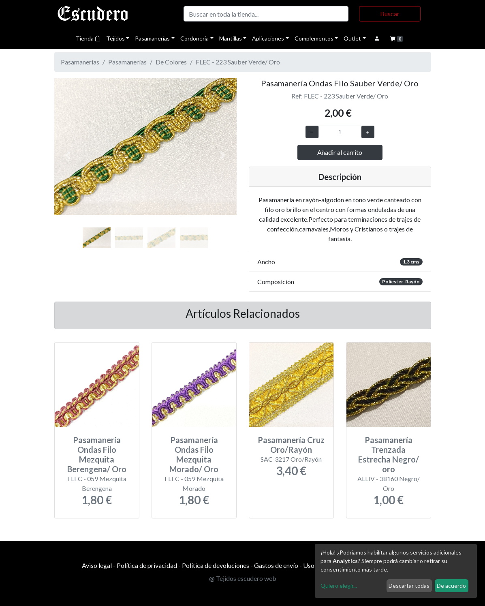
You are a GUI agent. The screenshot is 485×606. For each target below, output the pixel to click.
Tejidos (115, 38)
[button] (68, 155)
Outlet (352, 38)
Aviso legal (97, 565)
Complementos (314, 38)
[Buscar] (266, 13)
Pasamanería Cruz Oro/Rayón (291, 444)
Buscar (390, 13)
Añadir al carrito (339, 152)
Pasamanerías (152, 38)
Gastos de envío (276, 565)
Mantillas (230, 38)
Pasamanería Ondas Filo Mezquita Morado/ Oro (193, 454)
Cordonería (194, 38)
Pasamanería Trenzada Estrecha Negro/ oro (388, 454)
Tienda (88, 38)
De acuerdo (451, 585)
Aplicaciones (268, 38)
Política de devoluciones (215, 565)
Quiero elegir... (338, 585)
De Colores (171, 62)
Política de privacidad (147, 565)
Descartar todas (409, 585)
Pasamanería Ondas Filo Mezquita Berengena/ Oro (96, 454)
